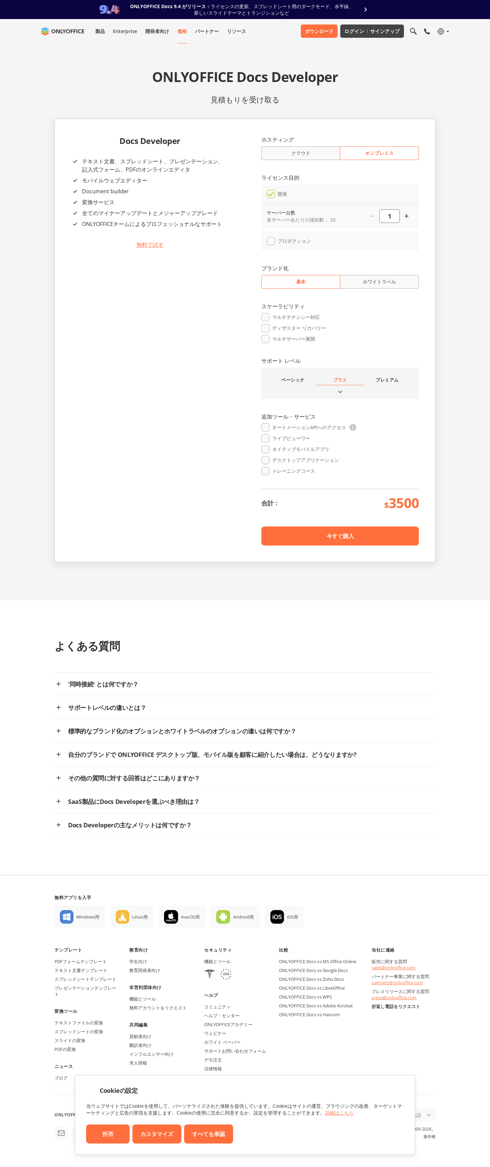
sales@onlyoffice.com (393, 968)
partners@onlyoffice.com (397, 982)
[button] (353, 427)
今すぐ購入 (340, 536)
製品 (100, 31)
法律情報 (213, 1069)
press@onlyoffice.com (394, 997)
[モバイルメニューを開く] (427, 31)
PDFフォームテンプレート (80, 961)
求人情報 (138, 1063)
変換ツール (66, 1011)
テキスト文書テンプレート (81, 970)
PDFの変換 (65, 1049)
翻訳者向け (140, 1045)
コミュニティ (217, 1007)
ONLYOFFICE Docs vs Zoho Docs (311, 979)
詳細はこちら (339, 1112)
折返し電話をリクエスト (396, 1006)
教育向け (138, 950)
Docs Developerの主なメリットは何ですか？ (130, 825)
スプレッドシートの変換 (78, 1031)
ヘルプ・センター (222, 1015)
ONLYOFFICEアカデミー (228, 1024)
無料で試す (150, 244)
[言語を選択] (443, 31)
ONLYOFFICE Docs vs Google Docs (313, 970)
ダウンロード (319, 31)
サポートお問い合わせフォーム (235, 1051)
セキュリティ (218, 950)
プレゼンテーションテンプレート (85, 991)
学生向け (138, 961)
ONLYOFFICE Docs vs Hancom (309, 1014)
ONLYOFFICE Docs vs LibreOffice (312, 988)
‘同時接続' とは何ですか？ (103, 684)
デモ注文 (213, 1060)
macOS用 (190, 917)
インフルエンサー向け (151, 1054)
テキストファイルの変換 (78, 1023)
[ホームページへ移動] (62, 31)
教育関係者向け (144, 970)
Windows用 (87, 917)
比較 (283, 950)
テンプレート (68, 950)
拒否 (107, 1134)
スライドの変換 (69, 1040)
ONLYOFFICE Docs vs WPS (305, 997)
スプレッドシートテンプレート (85, 979)
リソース (236, 31)
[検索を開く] (413, 31)
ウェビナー (215, 1033)
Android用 (243, 917)
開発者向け (157, 31)
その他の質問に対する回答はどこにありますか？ (134, 778)
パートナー (207, 31)
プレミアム (387, 380)
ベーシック (293, 380)
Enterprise (125, 31)
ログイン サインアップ (372, 31)
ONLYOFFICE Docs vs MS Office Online (317, 961)
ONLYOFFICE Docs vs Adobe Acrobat (316, 1006)
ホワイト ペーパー (222, 1042)
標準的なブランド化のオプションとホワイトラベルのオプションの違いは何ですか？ (182, 731)
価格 (182, 31)
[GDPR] (225, 975)
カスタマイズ (157, 1134)
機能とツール (142, 999)
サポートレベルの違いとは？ (107, 707)
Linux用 (140, 917)
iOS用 (292, 917)
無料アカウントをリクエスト (158, 1008)
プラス (340, 380)
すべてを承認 (208, 1134)
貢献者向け (140, 1036)
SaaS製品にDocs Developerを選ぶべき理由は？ (133, 801)
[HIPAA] (209, 975)
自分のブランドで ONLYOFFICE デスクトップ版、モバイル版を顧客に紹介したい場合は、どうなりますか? (212, 754)
